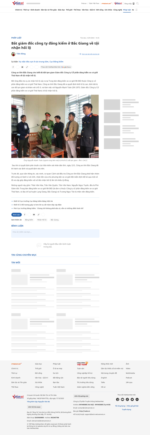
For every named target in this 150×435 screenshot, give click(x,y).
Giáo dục (61, 10)
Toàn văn (80, 368)
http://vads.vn (84, 411)
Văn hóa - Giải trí (88, 10)
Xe (133, 10)
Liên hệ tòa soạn (34, 407)
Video (128, 368)
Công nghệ (117, 10)
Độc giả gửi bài (132, 406)
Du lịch (55, 373)
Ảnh (127, 364)
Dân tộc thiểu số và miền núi (112, 368)
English (104, 378)
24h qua (129, 382)
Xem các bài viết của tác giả (90, 54)
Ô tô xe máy (57, 368)
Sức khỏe (108, 10)
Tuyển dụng (126, 409)
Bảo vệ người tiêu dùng (86, 378)
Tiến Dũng (21, 53)
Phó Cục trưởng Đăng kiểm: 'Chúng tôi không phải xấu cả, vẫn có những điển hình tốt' (49, 208)
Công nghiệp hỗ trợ (84, 373)
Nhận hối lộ (41, 220)
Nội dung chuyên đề (109, 373)
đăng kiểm (29, 220)
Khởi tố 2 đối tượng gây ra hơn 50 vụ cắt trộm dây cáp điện (37, 205)
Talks (103, 382)
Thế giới (69, 10)
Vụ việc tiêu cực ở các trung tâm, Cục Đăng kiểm (41, 61)
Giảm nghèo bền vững (85, 387)
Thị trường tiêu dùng (85, 382)
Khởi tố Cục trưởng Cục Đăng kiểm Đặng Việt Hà (33, 201)
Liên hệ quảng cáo (81, 396)
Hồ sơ (103, 387)
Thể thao (77, 10)
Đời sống (99, 10)
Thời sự (26, 10)
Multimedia (130, 373)
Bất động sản (58, 378)
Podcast (84, 3)
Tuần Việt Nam (94, 3)
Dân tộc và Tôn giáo (49, 10)
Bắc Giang (55, 220)
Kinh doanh (35, 10)
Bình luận (16, 215)
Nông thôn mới (107, 364)
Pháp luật (127, 10)
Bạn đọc (56, 382)
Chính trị (18, 10)
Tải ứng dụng (120, 406)
